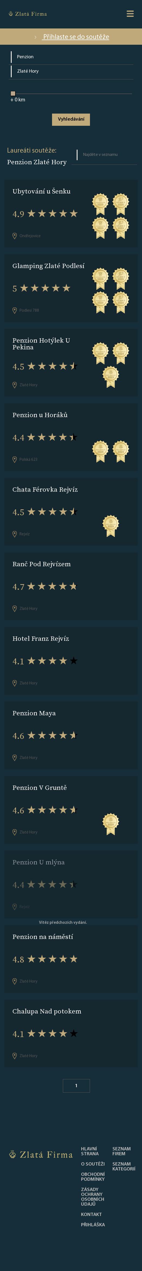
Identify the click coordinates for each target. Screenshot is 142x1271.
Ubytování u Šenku (41, 191)
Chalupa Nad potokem (46, 1011)
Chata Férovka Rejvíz (45, 489)
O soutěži (93, 1164)
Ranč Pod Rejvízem (41, 564)
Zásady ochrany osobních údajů (92, 1197)
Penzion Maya (34, 713)
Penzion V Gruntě (39, 787)
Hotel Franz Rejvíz (40, 638)
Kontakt (91, 1214)
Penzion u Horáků (39, 414)
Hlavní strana (90, 1152)
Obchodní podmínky (93, 1177)
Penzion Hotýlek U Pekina (41, 343)
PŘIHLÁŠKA (93, 1225)
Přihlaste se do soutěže (71, 37)
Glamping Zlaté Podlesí (48, 265)
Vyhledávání (71, 119)
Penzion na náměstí (42, 936)
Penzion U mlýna (38, 862)
